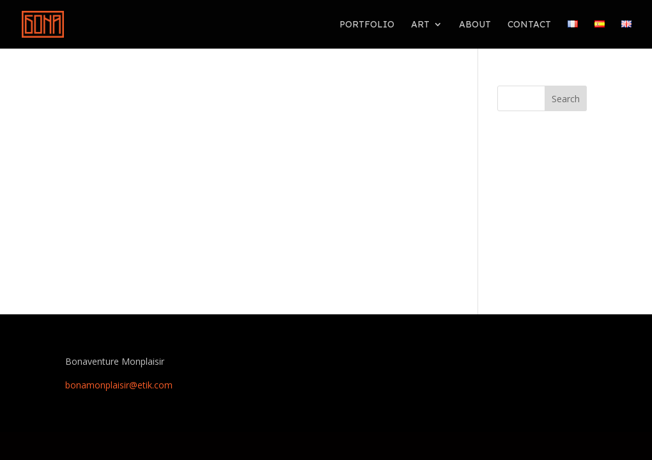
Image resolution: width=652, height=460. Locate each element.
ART (420, 25)
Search (566, 99)
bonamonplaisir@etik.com (119, 385)
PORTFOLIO (366, 25)
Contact (529, 25)
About (475, 25)
